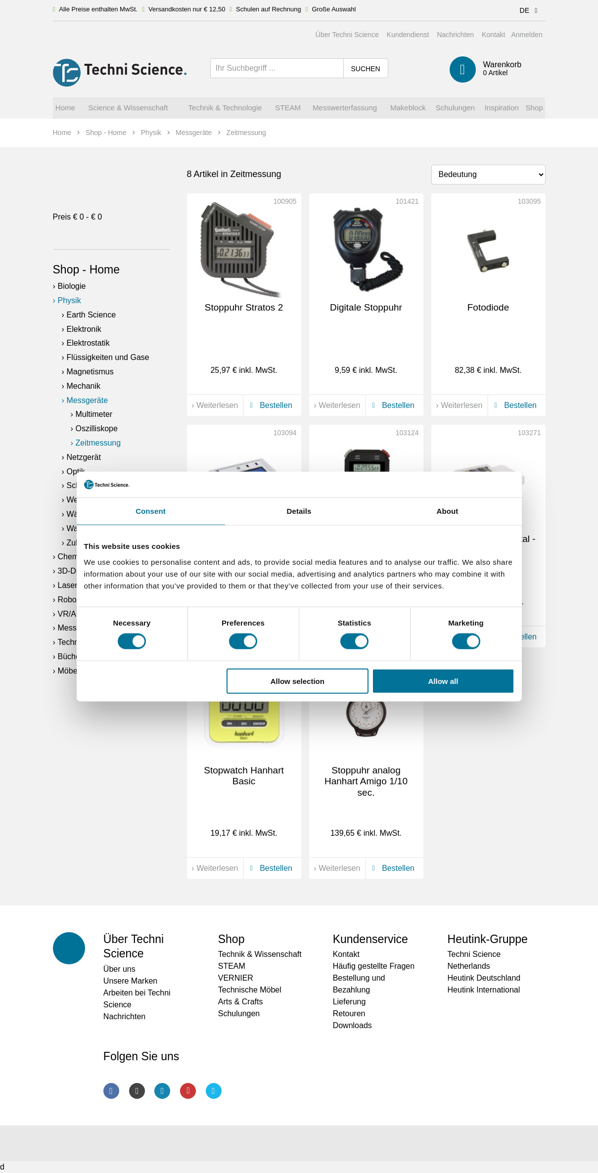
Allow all (443, 681)
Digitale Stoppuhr (366, 307)
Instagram (137, 1091)
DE (530, 10)
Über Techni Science (347, 35)
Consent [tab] (151, 511)
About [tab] (448, 511)
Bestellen (269, 405)
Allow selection (297, 681)
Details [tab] (299, 511)
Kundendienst (408, 35)
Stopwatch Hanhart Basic (244, 776)
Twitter (214, 1091)
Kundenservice (370, 939)
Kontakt (493, 35)
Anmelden (526, 35)
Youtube (188, 1091)
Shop (231, 939)
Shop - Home (86, 269)
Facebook (111, 1091)
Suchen (365, 69)
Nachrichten (455, 35)
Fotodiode (488, 307)
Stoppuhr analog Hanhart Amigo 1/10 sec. (366, 781)
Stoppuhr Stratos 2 (244, 307)
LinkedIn (162, 1091)
